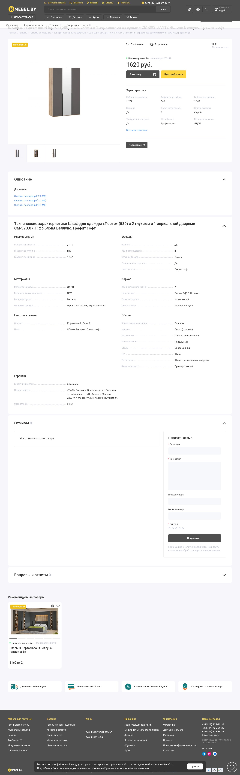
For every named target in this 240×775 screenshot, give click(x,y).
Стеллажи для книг (18, 750)
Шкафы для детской (57, 745)
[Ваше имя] (194, 451)
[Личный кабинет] (189, 9)
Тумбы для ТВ (15, 740)
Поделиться (137, 145)
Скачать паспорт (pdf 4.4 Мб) (30, 205)
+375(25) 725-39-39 (213, 731)
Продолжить (194, 538)
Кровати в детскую (56, 730)
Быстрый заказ (173, 74)
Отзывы (107, 3)
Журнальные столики (19, 730)
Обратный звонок (210, 735)
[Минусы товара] (194, 516)
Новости (92, 3)
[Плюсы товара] (194, 501)
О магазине (169, 725)
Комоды (12, 735)
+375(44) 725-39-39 (213, 728)
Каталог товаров (22, 17)
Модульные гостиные (19, 745)
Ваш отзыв (175, 459)
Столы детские (54, 735)
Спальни (113, 17)
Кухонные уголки (94, 737)
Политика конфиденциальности (71, 768)
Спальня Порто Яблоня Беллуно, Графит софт (30, 649)
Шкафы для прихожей (135, 740)
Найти (163, 9)
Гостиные (54, 17)
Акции (131, 17)
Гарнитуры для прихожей (137, 725)
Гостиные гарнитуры (19, 725)
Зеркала (128, 735)
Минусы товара (176, 509)
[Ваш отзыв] (194, 476)
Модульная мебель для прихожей (141, 730)
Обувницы (129, 745)
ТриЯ (214, 44)
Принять (195, 766)
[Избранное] (207, 9)
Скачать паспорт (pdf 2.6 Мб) (30, 196)
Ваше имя (175, 444)
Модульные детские (57, 740)
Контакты (123, 3)
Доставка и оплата (55, 3)
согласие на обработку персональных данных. (194, 550)
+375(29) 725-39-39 (156, 2)
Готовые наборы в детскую (61, 725)
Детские (75, 17)
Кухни (93, 17)
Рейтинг (174, 524)
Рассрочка (76, 3)
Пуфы (127, 750)
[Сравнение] (198, 9)
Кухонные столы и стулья (99, 732)
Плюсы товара (176, 494)
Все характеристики (136, 130)
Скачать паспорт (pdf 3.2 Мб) (30, 200)
